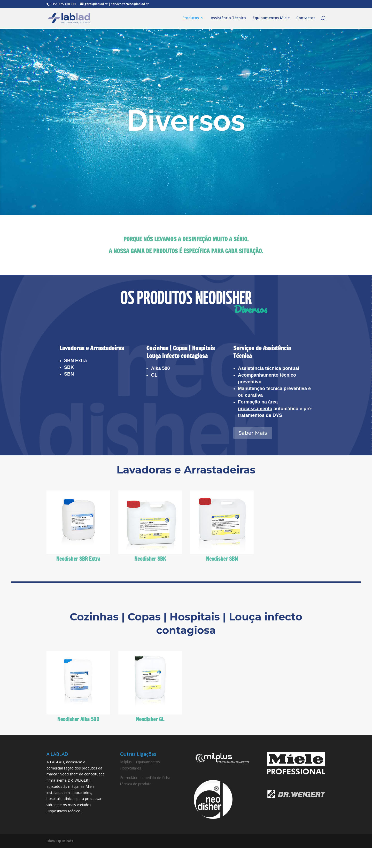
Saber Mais (252, 433)
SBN (69, 374)
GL (154, 375)
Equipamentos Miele (271, 18)
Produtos (190, 18)
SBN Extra (75, 360)
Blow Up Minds (60, 840)
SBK (69, 367)
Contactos (305, 18)
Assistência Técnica (228, 18)
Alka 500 (160, 368)
